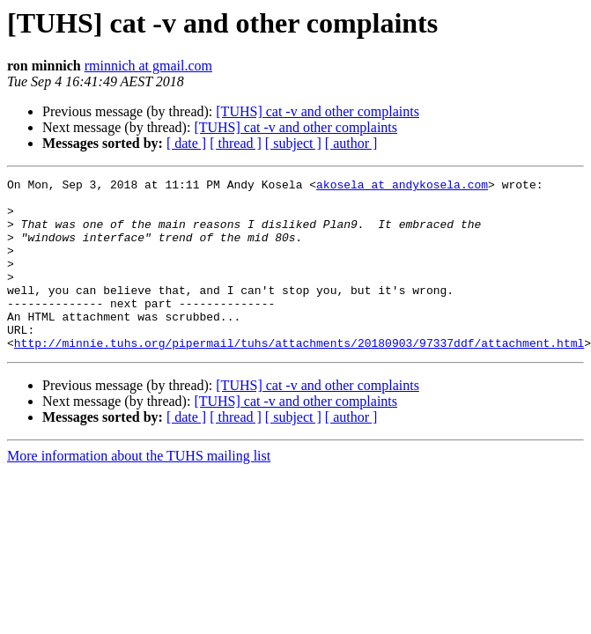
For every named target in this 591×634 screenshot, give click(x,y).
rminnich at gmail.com (148, 65)
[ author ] (351, 143)
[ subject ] (293, 143)
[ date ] (186, 143)
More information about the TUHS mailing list (138, 490)
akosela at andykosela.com (402, 187)
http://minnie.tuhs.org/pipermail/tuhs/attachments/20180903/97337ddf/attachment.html (299, 377)
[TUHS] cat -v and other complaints (317, 111)
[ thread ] (236, 143)
